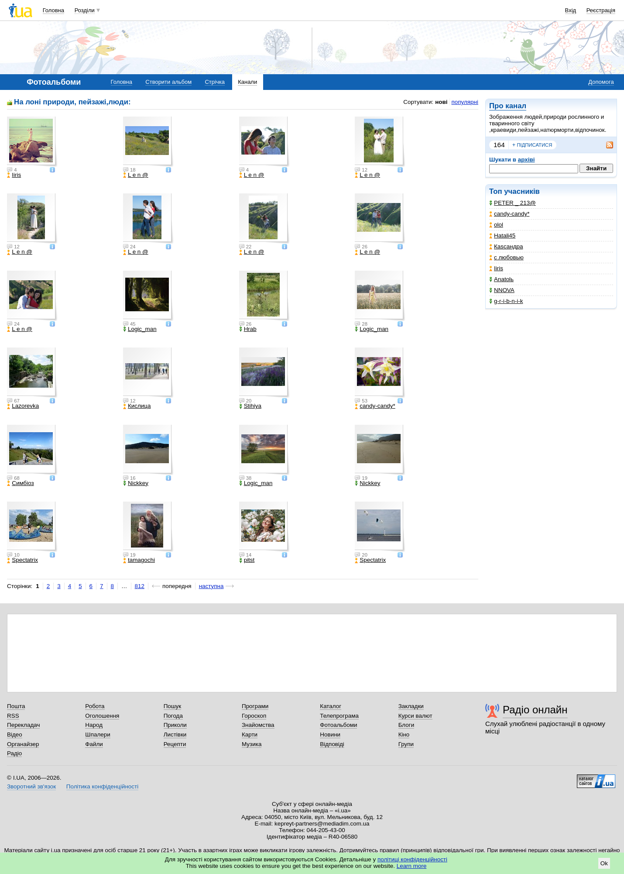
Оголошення (102, 715)
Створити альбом (168, 82)
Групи (406, 744)
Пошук (173, 706)
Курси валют (415, 715)
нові (441, 102)
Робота (94, 706)
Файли (94, 744)
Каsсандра (506, 246)
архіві (526, 159)
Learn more (412, 866)
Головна (53, 10)
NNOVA (501, 290)
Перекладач (23, 725)
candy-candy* (509, 213)
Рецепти (175, 744)
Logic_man (140, 329)
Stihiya (250, 406)
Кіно (404, 734)
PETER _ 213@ (512, 203)
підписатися (532, 145)
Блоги (406, 725)
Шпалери (97, 734)
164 (499, 144)
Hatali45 (502, 235)
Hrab (248, 329)
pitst (247, 560)
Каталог (330, 706)
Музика (251, 744)
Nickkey (135, 483)
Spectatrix (22, 560)
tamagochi (139, 560)
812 (139, 586)
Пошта (16, 706)
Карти (249, 734)
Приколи (175, 725)
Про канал (507, 106)
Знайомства (258, 725)
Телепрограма (339, 715)
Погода (173, 715)
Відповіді (332, 744)
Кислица (137, 406)
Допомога (601, 82)
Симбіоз (20, 483)
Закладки (411, 706)
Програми (255, 706)
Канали (247, 82)
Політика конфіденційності (102, 786)
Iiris (496, 268)
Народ (94, 725)
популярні (465, 102)
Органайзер (23, 744)
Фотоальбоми (338, 725)
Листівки (175, 734)
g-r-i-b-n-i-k (506, 301)
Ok (604, 863)
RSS (13, 715)
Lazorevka (23, 406)
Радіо (14, 753)
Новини (330, 734)
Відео (14, 734)
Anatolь (501, 279)
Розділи (85, 10)
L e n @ (135, 175)
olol (496, 224)
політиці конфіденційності (412, 859)
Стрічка (214, 82)
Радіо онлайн (535, 710)
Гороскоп (254, 715)
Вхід (570, 10)
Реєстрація (600, 10)
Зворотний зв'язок (31, 786)
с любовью (506, 257)
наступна (211, 586)
